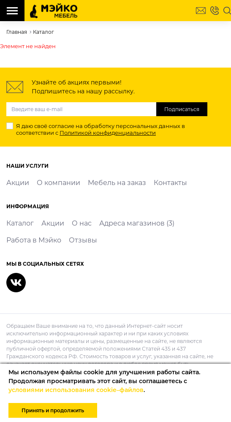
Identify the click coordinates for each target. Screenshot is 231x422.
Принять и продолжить (53, 410)
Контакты (170, 183)
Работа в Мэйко (33, 240)
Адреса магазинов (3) (136, 223)
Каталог (20, 223)
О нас (82, 223)
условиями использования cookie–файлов (76, 390)
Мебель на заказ (117, 183)
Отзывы (83, 240)
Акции (17, 183)
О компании (58, 183)
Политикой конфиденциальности (108, 132)
